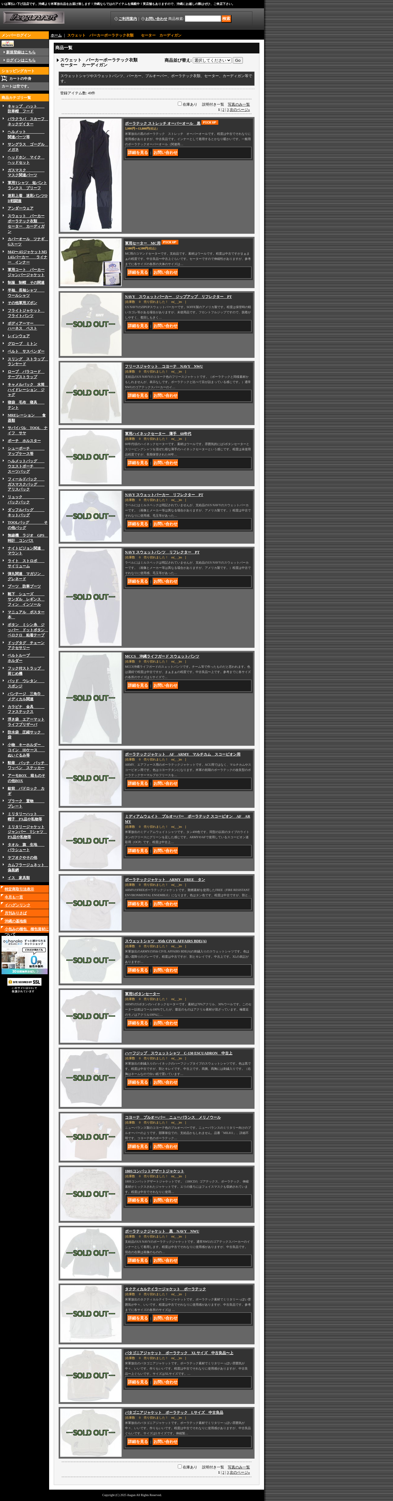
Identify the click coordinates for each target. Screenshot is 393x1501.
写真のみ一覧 (239, 104)
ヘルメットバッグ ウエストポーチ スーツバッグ (26, 466)
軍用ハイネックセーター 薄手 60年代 (158, 434)
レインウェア (19, 336)
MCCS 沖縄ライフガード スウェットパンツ (162, 656)
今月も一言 (14, 897)
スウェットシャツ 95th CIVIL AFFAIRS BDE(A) (165, 941)
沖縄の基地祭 (16, 921)
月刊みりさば (16, 913)
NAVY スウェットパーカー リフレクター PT (164, 495)
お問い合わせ (156, 19)
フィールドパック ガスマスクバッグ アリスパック (26, 484)
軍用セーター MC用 (143, 243)
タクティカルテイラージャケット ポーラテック (165, 1289)
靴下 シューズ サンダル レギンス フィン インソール (26, 599)
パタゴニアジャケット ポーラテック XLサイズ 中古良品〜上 (179, 1353)
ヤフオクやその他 (22, 857)
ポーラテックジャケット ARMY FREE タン (165, 880)
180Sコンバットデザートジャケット (154, 1171)
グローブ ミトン (22, 344)
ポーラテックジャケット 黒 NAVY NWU (162, 1231)
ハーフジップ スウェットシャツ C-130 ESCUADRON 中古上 (178, 1053)
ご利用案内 (128, 19)
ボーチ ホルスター (24, 441)
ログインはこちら (21, 60)
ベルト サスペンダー (26, 351)
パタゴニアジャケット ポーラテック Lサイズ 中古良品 (174, 1412)
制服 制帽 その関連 (26, 282)
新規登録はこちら (21, 52)
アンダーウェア (20, 208)
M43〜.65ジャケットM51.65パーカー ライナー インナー (27, 257)
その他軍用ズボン (22, 303)
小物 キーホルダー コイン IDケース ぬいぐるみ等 (26, 750)
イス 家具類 (19, 878)
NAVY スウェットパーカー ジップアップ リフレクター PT (178, 297)
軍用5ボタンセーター (142, 994)
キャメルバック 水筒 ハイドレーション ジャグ (28, 389)
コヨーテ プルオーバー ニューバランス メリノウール (173, 1117)
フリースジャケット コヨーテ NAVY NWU (164, 366)
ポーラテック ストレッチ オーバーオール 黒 (162, 123)
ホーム (56, 35)
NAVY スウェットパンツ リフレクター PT (162, 552)
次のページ (240, 109)
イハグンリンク (17, 905)
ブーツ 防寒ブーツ (24, 586)
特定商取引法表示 (19, 889)
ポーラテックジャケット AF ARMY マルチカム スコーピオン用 (182, 754)
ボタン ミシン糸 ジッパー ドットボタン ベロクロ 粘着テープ (28, 630)
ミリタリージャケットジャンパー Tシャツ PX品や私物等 (27, 832)
